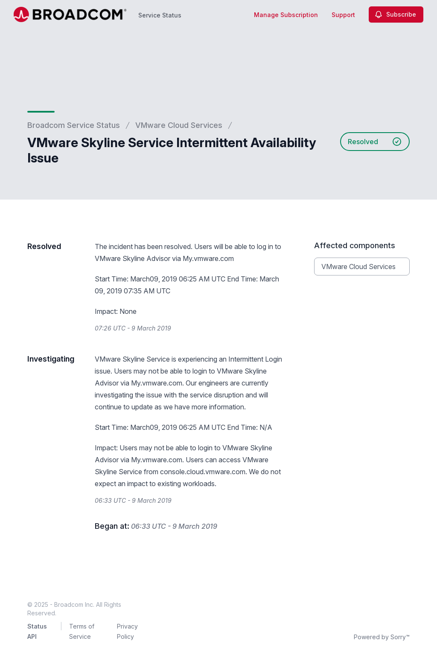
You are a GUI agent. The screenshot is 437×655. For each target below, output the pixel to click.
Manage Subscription (286, 14)
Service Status (159, 15)
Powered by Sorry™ (382, 637)
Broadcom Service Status (73, 125)
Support (343, 14)
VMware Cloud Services (178, 125)
